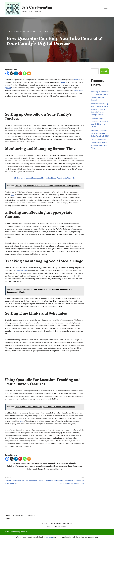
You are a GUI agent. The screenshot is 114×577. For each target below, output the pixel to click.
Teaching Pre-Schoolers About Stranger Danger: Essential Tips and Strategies (98, 98)
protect (12, 89)
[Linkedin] (16, 74)
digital (68, 83)
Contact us (32, 558)
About (106, 8)
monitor (79, 80)
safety (32, 449)
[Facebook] (7, 74)
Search (104, 71)
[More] (29, 74)
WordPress (25, 574)
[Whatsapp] (25, 74)
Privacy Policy (19, 558)
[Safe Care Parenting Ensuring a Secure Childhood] (28, 8)
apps (13, 205)
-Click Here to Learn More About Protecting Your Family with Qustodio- (44, 188)
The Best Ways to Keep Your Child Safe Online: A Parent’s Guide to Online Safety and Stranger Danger (100, 114)
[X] (12, 74)
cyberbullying (29, 286)
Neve (7, 574)
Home (8, 31)
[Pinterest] (20, 74)
